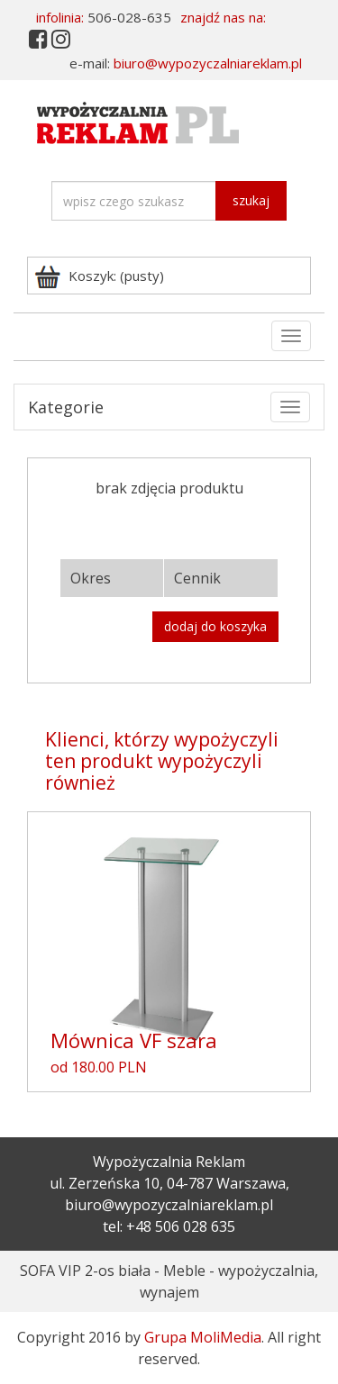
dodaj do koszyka (215, 626)
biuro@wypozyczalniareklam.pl (208, 63)
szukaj (251, 200)
